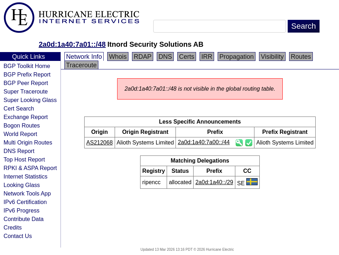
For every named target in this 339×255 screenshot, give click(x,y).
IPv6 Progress (22, 210)
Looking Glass (22, 185)
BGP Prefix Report (27, 74)
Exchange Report (26, 117)
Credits (13, 227)
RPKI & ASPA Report (30, 168)
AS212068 (99, 143)
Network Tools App (27, 193)
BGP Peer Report (26, 83)
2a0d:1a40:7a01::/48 (72, 44)
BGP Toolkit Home (27, 66)
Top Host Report (24, 159)
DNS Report (19, 151)
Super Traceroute (26, 91)
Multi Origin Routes (28, 142)
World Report (20, 134)
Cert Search (19, 108)
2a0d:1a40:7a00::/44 (204, 142)
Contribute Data (24, 219)
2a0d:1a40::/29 (214, 182)
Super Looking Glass (30, 100)
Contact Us (18, 236)
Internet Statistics (25, 176)
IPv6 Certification (25, 202)
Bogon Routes (22, 125)
